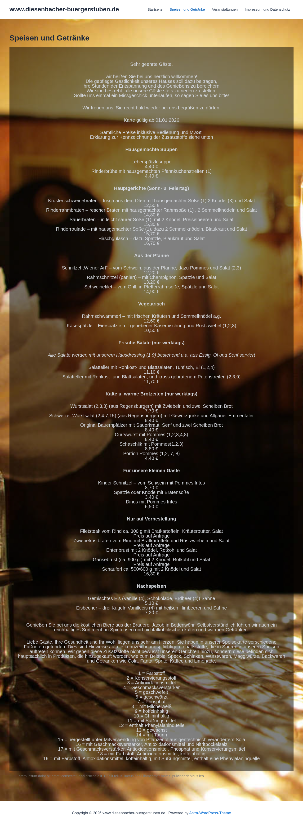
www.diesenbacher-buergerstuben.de (64, 9)
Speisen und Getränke (187, 9)
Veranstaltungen (225, 9)
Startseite (154, 9)
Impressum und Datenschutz (267, 9)
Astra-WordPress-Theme (210, 813)
